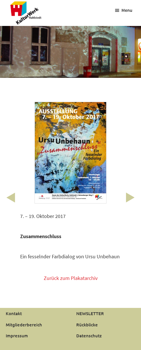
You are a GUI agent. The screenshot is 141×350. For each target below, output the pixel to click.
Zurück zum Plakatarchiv (71, 278)
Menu (126, 10)
